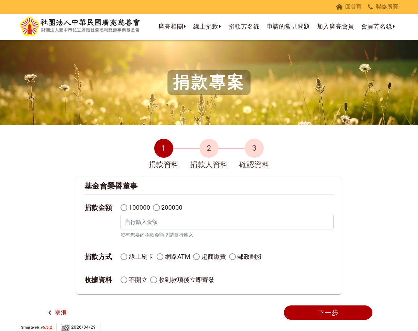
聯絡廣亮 (382, 6)
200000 (172, 207)
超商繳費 (213, 256)
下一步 (328, 313)
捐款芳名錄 (244, 26)
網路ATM (177, 256)
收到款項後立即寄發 (187, 279)
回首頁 (349, 6)
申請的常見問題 (288, 26)
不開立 (138, 279)
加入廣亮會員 (335, 26)
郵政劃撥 (249, 256)
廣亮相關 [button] (170, 26)
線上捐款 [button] (205, 26)
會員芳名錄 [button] (376, 26)
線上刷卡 (141, 256)
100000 (139, 207)
